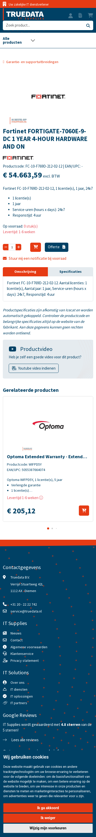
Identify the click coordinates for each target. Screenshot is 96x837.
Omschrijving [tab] (25, 271)
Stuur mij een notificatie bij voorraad (34, 258)
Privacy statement (24, 660)
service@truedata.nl (26, 611)
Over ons (17, 682)
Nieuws (16, 633)
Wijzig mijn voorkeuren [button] (48, 828)
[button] (70, 16)
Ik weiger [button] (48, 818)
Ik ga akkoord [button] (48, 808)
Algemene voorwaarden (28, 647)
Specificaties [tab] (70, 271)
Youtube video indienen (37, 368)
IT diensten (18, 689)
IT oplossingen (21, 696)
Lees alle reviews (21, 739)
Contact (16, 640)
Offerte (56, 246)
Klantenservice (22, 653)
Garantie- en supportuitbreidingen (32, 62)
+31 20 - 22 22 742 (23, 604)
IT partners (18, 703)
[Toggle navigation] (19, 40)
